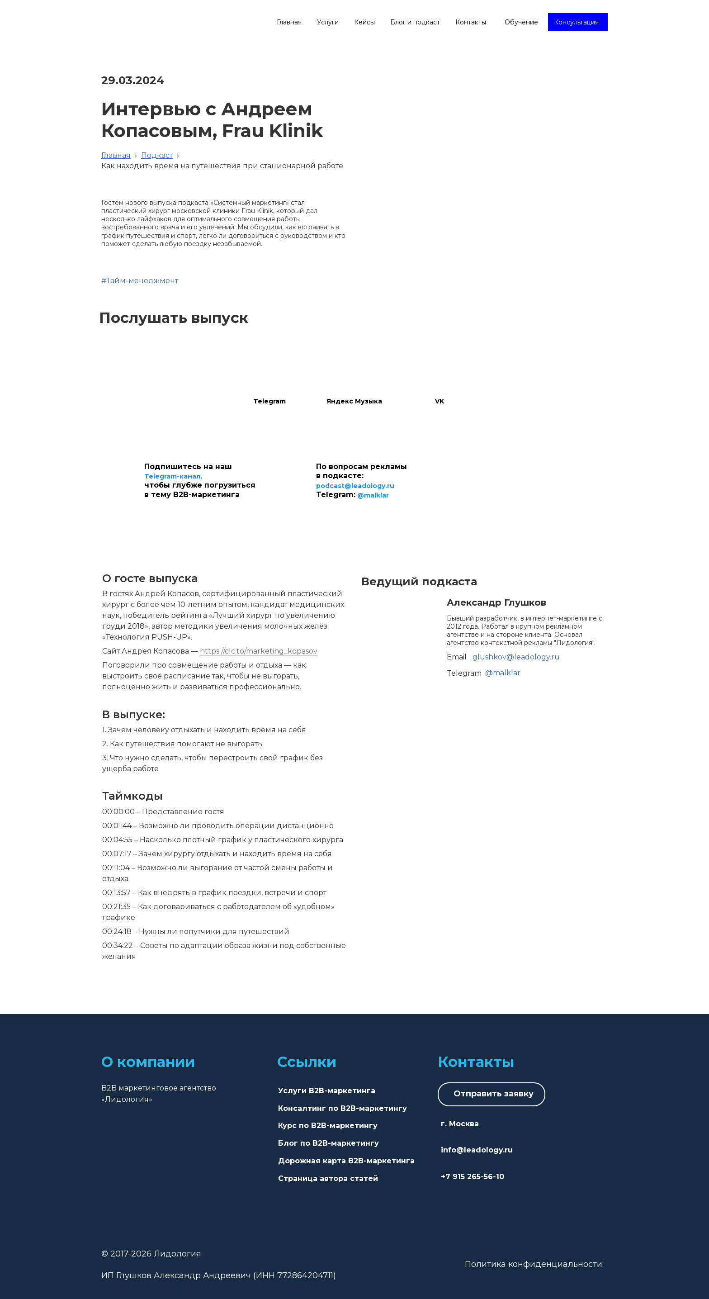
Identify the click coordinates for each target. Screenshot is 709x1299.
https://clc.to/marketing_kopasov (258, 651)
